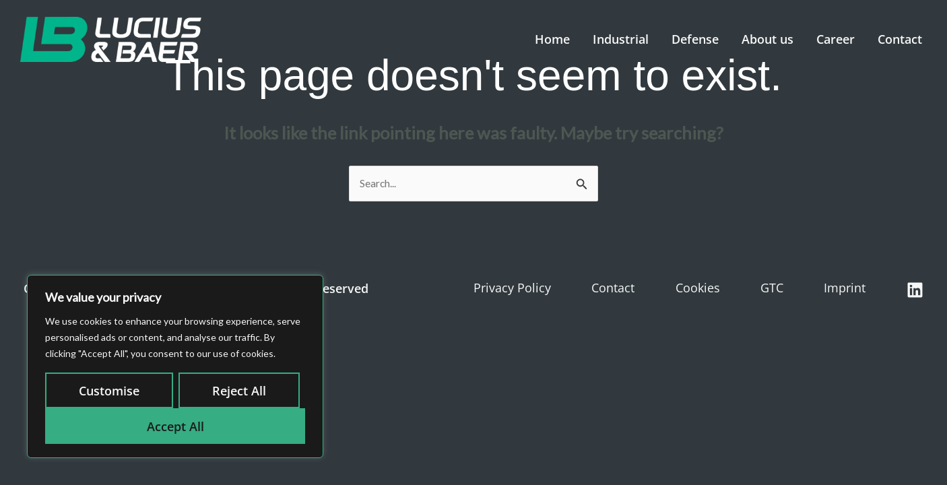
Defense (695, 39)
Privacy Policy (512, 289)
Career (835, 39)
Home (552, 39)
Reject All (239, 391)
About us (767, 39)
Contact (900, 39)
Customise (109, 391)
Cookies (698, 289)
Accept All (175, 426)
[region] (175, 366)
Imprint (845, 289)
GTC (771, 289)
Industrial (621, 39)
